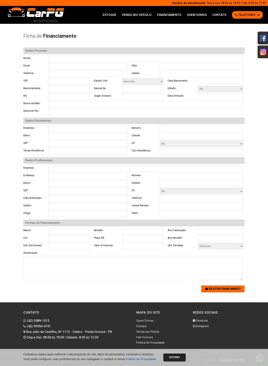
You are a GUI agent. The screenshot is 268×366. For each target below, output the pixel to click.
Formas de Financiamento (201, 144)
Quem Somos (197, 15)
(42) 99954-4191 (37, 326)
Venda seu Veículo (136, 15)
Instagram (201, 326)
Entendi (174, 357)
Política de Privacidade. (141, 359)
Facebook (200, 320)
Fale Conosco (144, 337)
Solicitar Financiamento (223, 288)
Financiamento (169, 15)
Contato (219, 15)
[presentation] (53, 293)
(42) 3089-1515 (36, 321)
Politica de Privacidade (150, 342)
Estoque (109, 15)
